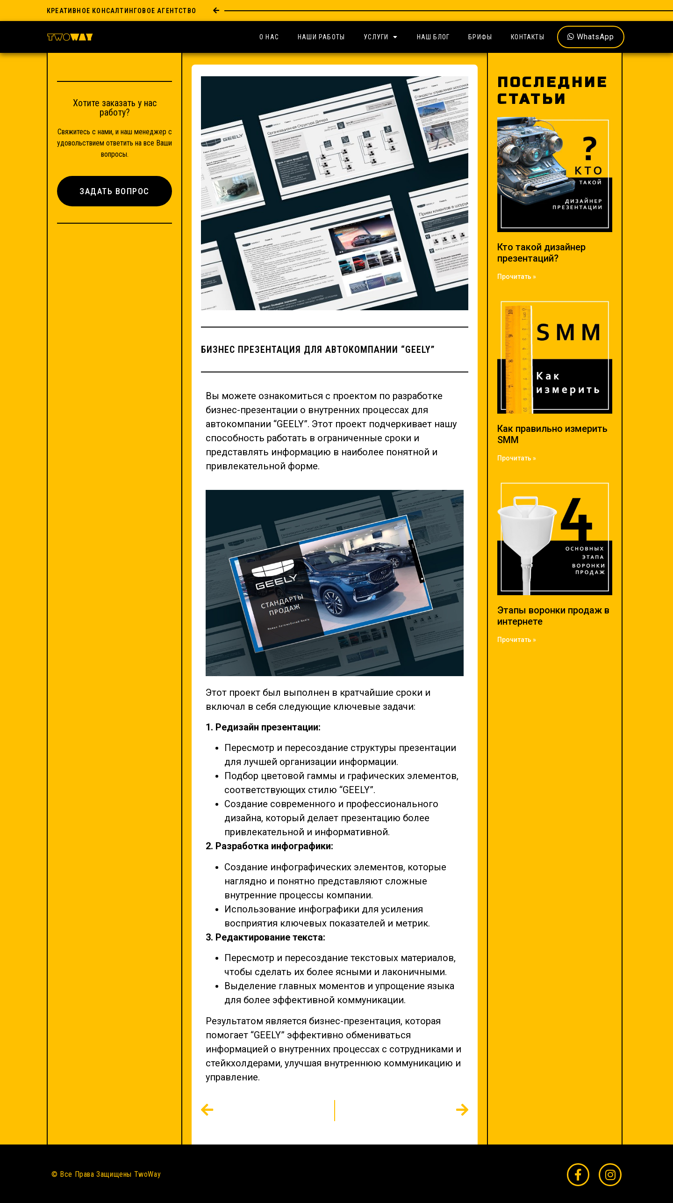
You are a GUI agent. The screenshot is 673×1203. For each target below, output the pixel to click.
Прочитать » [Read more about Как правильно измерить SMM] (516, 458)
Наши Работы (321, 37)
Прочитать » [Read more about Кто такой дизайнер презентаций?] (516, 276)
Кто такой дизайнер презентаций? (541, 252)
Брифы (480, 37)
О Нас (269, 37)
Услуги (381, 37)
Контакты (527, 37)
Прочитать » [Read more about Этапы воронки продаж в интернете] (516, 639)
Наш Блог (433, 37)
